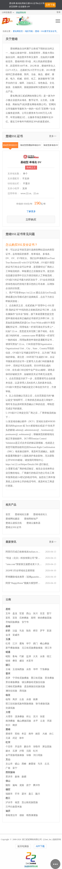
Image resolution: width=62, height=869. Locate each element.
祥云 (28, 716)
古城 (8, 669)
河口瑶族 (37, 755)
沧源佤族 (10, 708)
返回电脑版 (23, 846)
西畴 (24, 764)
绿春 (28, 755)
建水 (8, 751)
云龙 (42, 721)
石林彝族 (24, 618)
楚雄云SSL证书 (13, 527)
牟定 (24, 733)
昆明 (8, 609)
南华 (31, 733)
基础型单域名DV (10, 145)
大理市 (9, 716)
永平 (35, 721)
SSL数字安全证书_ (49, 31)
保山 (8, 781)
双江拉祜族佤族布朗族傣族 (19, 703)
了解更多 (31, 211)
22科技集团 (7, 12)
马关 (40, 764)
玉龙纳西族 (18, 669)
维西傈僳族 (32, 815)
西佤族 (23, 691)
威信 (21, 660)
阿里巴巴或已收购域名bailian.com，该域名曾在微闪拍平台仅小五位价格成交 (24, 551)
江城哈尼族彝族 (14, 686)
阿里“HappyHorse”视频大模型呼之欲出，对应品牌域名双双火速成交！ (24, 583)
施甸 (15, 785)
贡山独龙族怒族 (30, 802)
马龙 (21, 630)
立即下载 (50, 5)
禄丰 (21, 738)
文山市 (9, 764)
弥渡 (42, 716)
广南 (8, 768)
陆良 (28, 630)
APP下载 (40, 846)
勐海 (17, 776)
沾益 (15, 630)
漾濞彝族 (19, 716)
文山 (8, 759)
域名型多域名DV (50, 145)
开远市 (18, 746)
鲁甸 (15, 656)
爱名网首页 (18, 31)
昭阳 (8, 656)
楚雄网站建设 (13, 518)
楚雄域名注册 (22, 514)
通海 (21, 643)
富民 (8, 618)
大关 (35, 656)
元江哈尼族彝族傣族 (32, 648)
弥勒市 (36, 746)
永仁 (51, 733)
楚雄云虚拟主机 (14, 523)
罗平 (42, 630)
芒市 (17, 794)
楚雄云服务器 (33, 523)
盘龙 (15, 613)
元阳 (28, 751)
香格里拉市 (11, 815)
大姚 (44, 733)
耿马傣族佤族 (43, 703)
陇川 (37, 794)
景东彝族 (49, 678)
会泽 (8, 635)
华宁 (28, 643)
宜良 (15, 618)
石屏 (15, 751)
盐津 (28, 656)
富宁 (15, 768)
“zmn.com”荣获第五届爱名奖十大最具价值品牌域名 (24, 564)
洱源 (49, 721)
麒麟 (8, 630)
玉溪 (8, 639)
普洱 (8, 673)
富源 (49, 630)
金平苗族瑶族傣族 (15, 755)
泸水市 (9, 802)
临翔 (8, 699)
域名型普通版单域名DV (30, 145)
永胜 (28, 669)
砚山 (17, 764)
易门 (35, 643)
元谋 (8, 738)
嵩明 (33, 618)
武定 (15, 738)
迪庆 (8, 811)
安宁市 (25, 622)
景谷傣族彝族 (13, 682)
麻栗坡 (32, 764)
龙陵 (21, 785)
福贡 (17, 802)
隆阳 (8, 785)
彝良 (15, 660)
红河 (8, 742)
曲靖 (8, 626)
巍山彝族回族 (24, 721)
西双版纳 (10, 772)
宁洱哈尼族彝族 (21, 678)
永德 (28, 699)
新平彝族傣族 (13, 648)
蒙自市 (27, 746)
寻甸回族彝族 (13, 622)
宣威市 (16, 635)
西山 (28, 613)
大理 (8, 712)
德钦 (22, 815)
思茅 (8, 678)
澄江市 (48, 648)
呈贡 (42, 613)
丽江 (8, 665)
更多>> (52, 136)
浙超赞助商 (21, 12)
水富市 (29, 660)
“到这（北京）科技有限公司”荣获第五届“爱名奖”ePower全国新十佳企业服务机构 (24, 558)
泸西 (21, 751)
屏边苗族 (47, 746)
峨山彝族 (44, 643)
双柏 (17, 733)
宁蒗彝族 (44, 669)
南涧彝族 (10, 721)
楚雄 (37, 31)
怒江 (8, 798)
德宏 (8, 789)
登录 (59, 12)
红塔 (8, 643)
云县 (21, 699)
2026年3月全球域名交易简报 (20, 570)
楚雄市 (9, 733)
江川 (15, 643)
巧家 (21, 656)
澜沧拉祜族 (11, 691)
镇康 (35, 699)
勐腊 (24, 776)
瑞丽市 (9, 794)
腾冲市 (36, 785)
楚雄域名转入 (40, 514)
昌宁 (28, 785)
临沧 (8, 695)
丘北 (47, 764)
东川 (35, 613)
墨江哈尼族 (36, 678)
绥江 (49, 656)
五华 (8, 613)
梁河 (24, 794)
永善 (42, 656)
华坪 (35, 669)
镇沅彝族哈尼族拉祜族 (33, 682)
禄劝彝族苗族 (45, 618)
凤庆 (15, 699)
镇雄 (8, 660)
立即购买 (31, 219)
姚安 (37, 733)
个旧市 (9, 746)
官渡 (21, 613)
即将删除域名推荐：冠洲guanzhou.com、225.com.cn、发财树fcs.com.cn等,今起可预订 (24, 577)
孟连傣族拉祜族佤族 (34, 686)
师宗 (35, 630)
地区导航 (29, 31)
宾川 (35, 716)
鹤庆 (15, 725)
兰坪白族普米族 (14, 806)
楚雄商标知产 (31, 518)
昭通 (8, 652)
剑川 (8, 725)
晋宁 (49, 613)
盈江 (31, 794)
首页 (8, 514)
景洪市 (9, 776)
